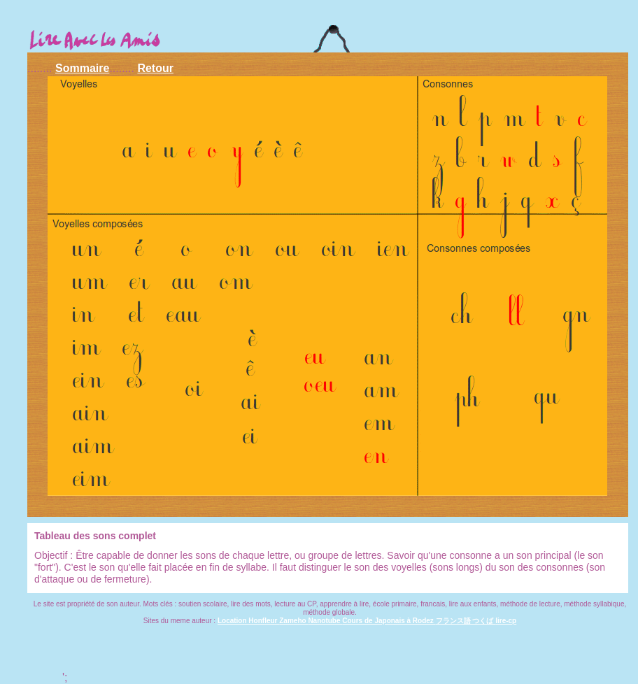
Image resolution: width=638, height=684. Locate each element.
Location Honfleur (248, 621)
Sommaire (82, 68)
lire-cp (505, 621)
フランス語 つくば (466, 621)
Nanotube (325, 621)
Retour (155, 68)
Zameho (293, 621)
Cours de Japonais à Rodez (388, 621)
